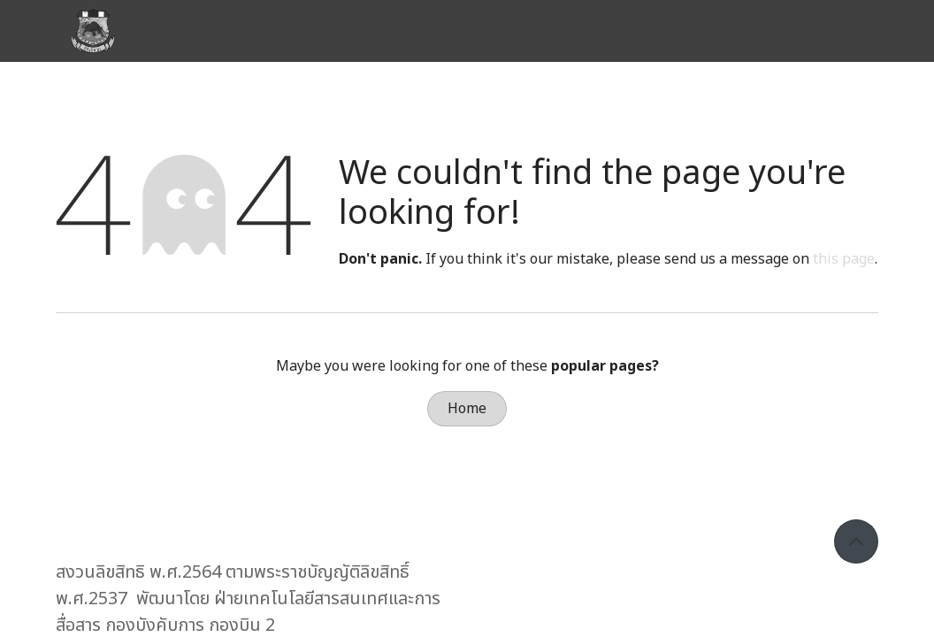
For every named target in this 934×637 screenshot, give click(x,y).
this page (844, 259)
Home (467, 408)
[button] (856, 541)
